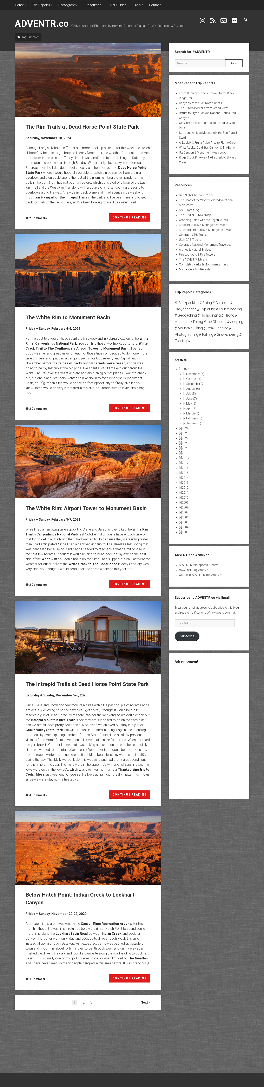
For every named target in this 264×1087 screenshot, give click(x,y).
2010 (185, 497)
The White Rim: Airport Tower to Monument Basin (88, 461)
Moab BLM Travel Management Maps (203, 225)
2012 (185, 487)
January (193, 423)
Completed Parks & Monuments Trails (203, 264)
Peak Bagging (217, 328)
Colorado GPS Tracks (193, 234)
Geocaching (187, 315)
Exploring (207, 309)
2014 (185, 477)
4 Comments (38, 810)
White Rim (49, 567)
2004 (185, 527)
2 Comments (38, 218)
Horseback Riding (189, 321)
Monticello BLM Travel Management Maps (206, 229)
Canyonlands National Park (56, 343)
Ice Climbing (216, 321)
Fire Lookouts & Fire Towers (197, 254)
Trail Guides (118, 5)
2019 (185, 453)
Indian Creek (111, 949)
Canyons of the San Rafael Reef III (200, 103)
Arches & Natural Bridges (195, 249)
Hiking (229, 315)
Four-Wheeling (230, 309)
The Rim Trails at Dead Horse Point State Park (88, 80)
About (139, 5)
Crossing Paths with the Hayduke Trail (203, 220)
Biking (207, 303)
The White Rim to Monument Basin (88, 271)
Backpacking (188, 303)
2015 (185, 472)
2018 (185, 458)
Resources (93, 5)
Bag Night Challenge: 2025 (196, 195)
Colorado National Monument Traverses (205, 244)
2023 (185, 433)
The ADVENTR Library (193, 259)
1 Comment (37, 994)
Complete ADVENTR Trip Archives (201, 574)
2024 (185, 428)
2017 (185, 463)
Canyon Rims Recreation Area (104, 939)
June (191, 398)
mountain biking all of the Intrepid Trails (56, 197)
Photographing (186, 334)
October (193, 378)
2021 (185, 443)
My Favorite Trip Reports (195, 269)
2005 (185, 522)
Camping (223, 303)
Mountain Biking (190, 328)
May (191, 403)
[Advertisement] (209, 731)
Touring (181, 341)
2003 (185, 532)
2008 (185, 507)
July (191, 393)
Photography (67, 5)
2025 (186, 369)
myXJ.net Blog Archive (193, 570)
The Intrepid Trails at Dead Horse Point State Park (88, 645)
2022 (185, 438)
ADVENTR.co (42, 23)
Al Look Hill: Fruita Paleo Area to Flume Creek (207, 142)
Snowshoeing (228, 334)
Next (144, 1018)
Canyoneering (186, 309)
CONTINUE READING (131, 218)
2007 (185, 512)
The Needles (116, 552)
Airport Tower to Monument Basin (102, 348)
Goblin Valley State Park (44, 746)
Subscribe (187, 636)
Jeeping (236, 321)
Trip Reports (41, 5)
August (193, 388)
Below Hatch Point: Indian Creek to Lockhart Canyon (88, 863)
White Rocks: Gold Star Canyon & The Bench (207, 147)
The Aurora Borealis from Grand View (203, 108)
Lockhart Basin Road (72, 949)
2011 (185, 492)
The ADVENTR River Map (195, 215)
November (195, 374)
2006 (185, 517)
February (194, 418)
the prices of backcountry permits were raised (88, 363)
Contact (155, 5)
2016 (185, 468)
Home (19, 5)
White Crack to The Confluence (92, 572)
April (191, 408)
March (192, 413)
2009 (185, 502)
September (195, 383)
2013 (185, 482)
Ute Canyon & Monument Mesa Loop (202, 152)
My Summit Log (189, 210)
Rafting (207, 334)
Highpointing (210, 315)
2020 (185, 448)
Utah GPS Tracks (190, 239)
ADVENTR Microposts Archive (198, 565)
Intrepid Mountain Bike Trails (53, 736)
